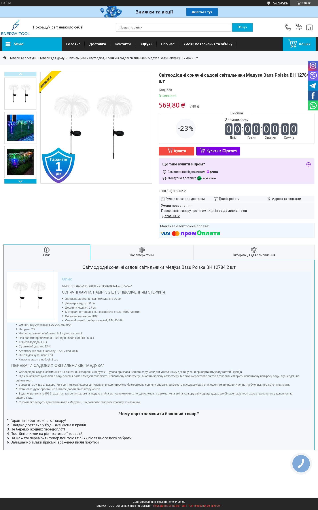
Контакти (123, 44)
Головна (73, 44)
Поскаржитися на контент (169, 505)
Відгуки (146, 44)
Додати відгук (299, 27)
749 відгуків (280, 3)
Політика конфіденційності (204, 505)
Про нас (168, 44)
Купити (180, 151)
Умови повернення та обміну (208, 44)
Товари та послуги (22, 58)
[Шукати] (242, 27)
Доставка (97, 44)
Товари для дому (52, 58)
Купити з (221, 151)
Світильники (77, 58)
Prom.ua (180, 501)
